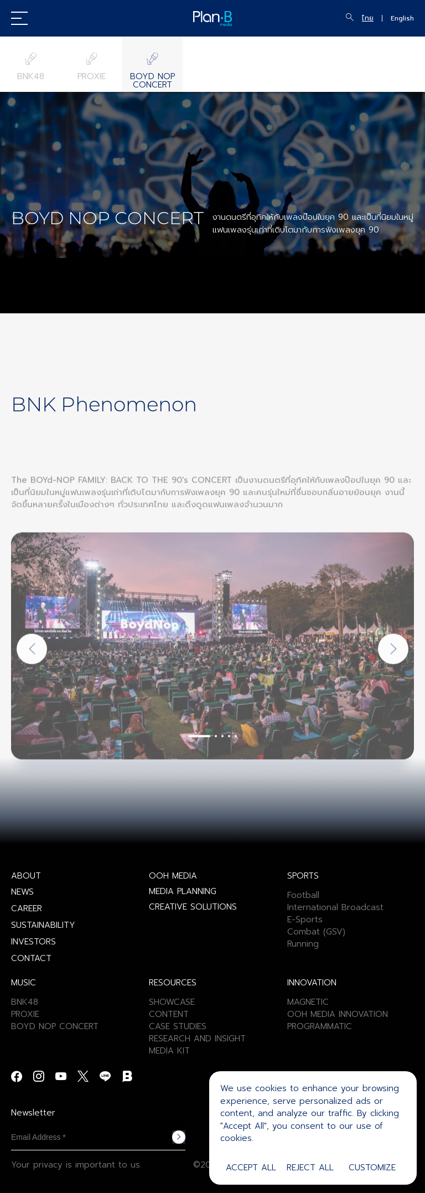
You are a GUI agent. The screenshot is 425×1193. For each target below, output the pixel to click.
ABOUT (26, 876)
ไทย (368, 18)
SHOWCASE (172, 1002)
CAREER (26, 908)
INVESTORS (33, 942)
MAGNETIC (308, 1002)
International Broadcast (335, 907)
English (402, 18)
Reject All (310, 1167)
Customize (372, 1167)
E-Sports (305, 919)
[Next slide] (393, 683)
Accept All (251, 1167)
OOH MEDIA (173, 876)
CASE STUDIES (177, 1026)
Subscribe (178, 1137)
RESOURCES (172, 983)
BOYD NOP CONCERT (55, 1026)
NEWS (22, 892)
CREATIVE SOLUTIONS (193, 907)
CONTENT (169, 1014)
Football (303, 895)
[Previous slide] (32, 683)
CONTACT (31, 958)
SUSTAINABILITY (43, 925)
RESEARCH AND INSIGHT (197, 1038)
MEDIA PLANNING (182, 891)
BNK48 (24, 1002)
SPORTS (303, 876)
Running (303, 944)
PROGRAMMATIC (319, 1026)
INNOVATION (311, 983)
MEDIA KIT (169, 1051)
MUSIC (23, 983)
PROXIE (25, 1014)
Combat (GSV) (316, 932)
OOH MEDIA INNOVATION (337, 1014)
